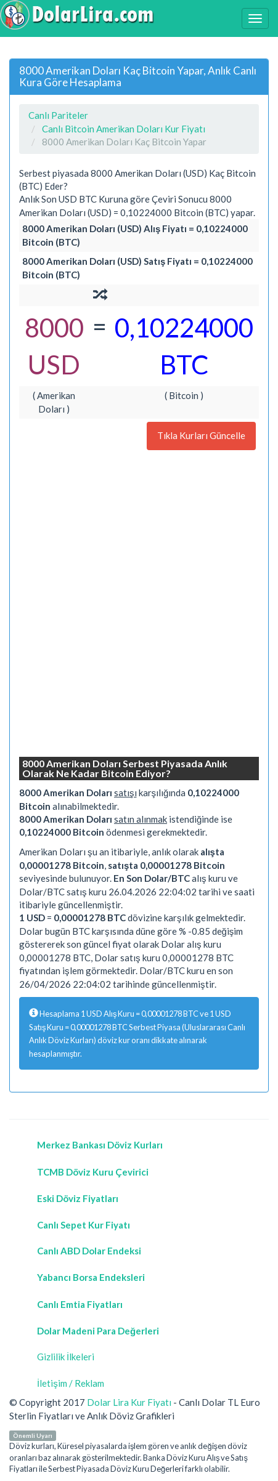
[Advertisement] (139, 605)
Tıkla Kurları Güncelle (201, 435)
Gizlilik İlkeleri (65, 1356)
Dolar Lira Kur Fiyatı (129, 1402)
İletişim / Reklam (70, 1383)
